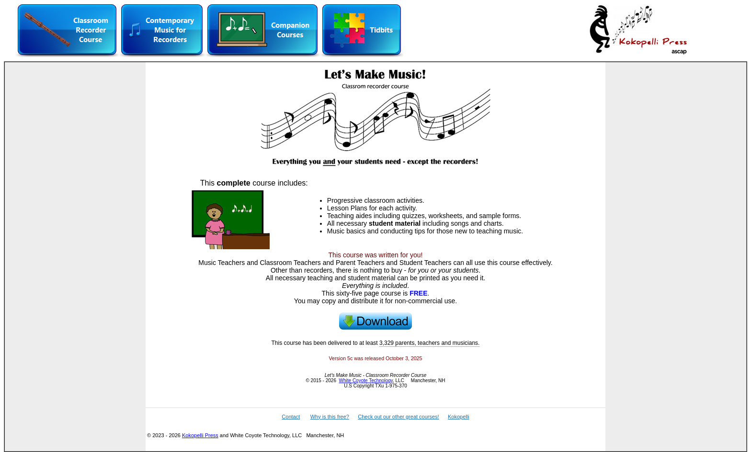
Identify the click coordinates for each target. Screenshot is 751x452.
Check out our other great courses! (398, 416)
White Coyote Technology (366, 380)
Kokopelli (458, 416)
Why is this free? (329, 416)
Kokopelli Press (200, 435)
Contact (291, 416)
